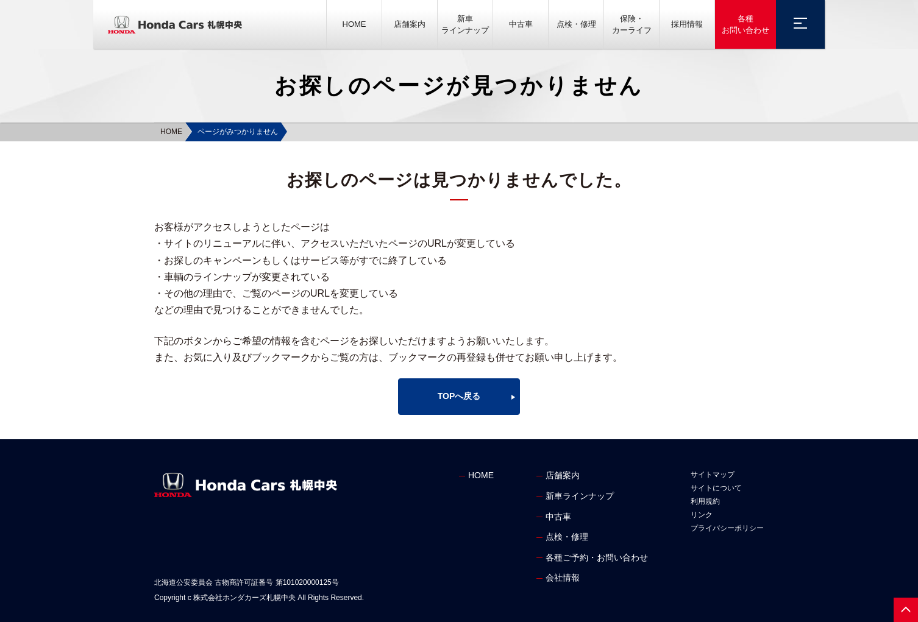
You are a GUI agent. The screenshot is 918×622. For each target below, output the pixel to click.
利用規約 (705, 501)
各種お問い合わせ (745, 24)
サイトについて (716, 488)
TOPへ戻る (459, 396)
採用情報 (687, 24)
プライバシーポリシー (727, 528)
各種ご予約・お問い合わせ (597, 557)
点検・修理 (576, 24)
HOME (354, 24)
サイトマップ (713, 474)
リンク (702, 515)
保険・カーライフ (632, 24)
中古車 (521, 24)
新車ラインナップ (465, 24)
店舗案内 (409, 24)
